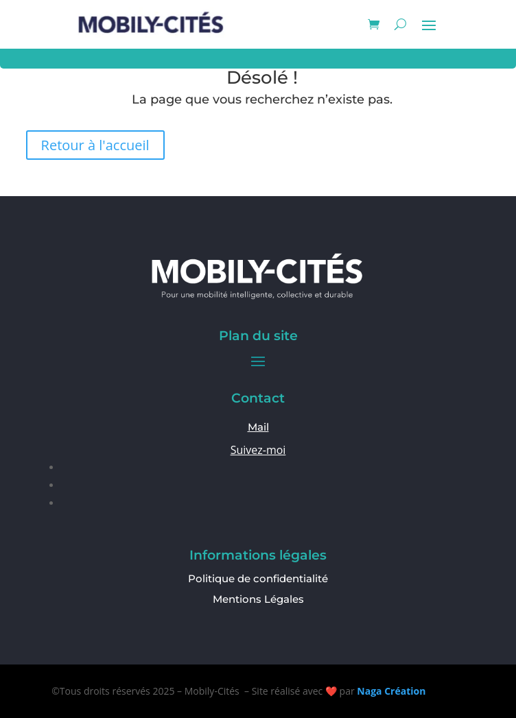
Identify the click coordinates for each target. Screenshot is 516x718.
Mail (258, 426)
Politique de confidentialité (258, 578)
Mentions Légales (258, 599)
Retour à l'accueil (95, 145)
